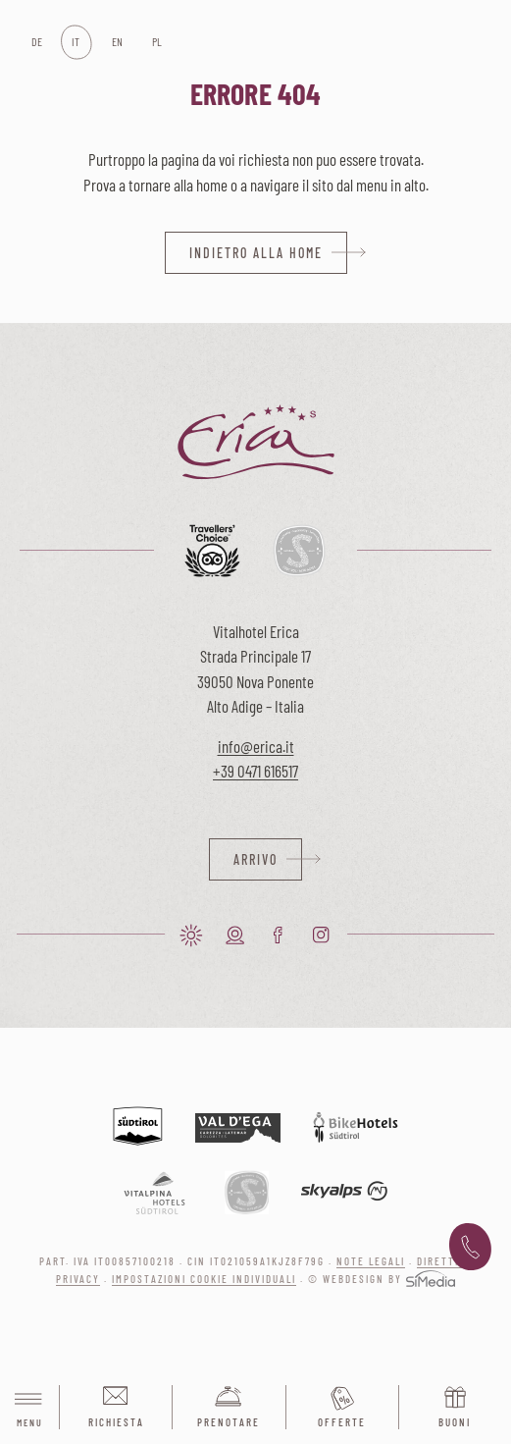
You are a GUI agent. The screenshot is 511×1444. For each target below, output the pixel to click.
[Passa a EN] (116, 42)
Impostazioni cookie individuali (204, 1278)
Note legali (370, 1261)
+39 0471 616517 (255, 770)
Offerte (342, 1422)
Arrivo (255, 859)
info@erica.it (256, 746)
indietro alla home (256, 252)
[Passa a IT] (76, 42)
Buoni (454, 1422)
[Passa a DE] (36, 42)
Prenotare (228, 1422)
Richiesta (116, 1422)
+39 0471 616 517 (470, 1247)
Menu (29, 1408)
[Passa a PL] (156, 42)
